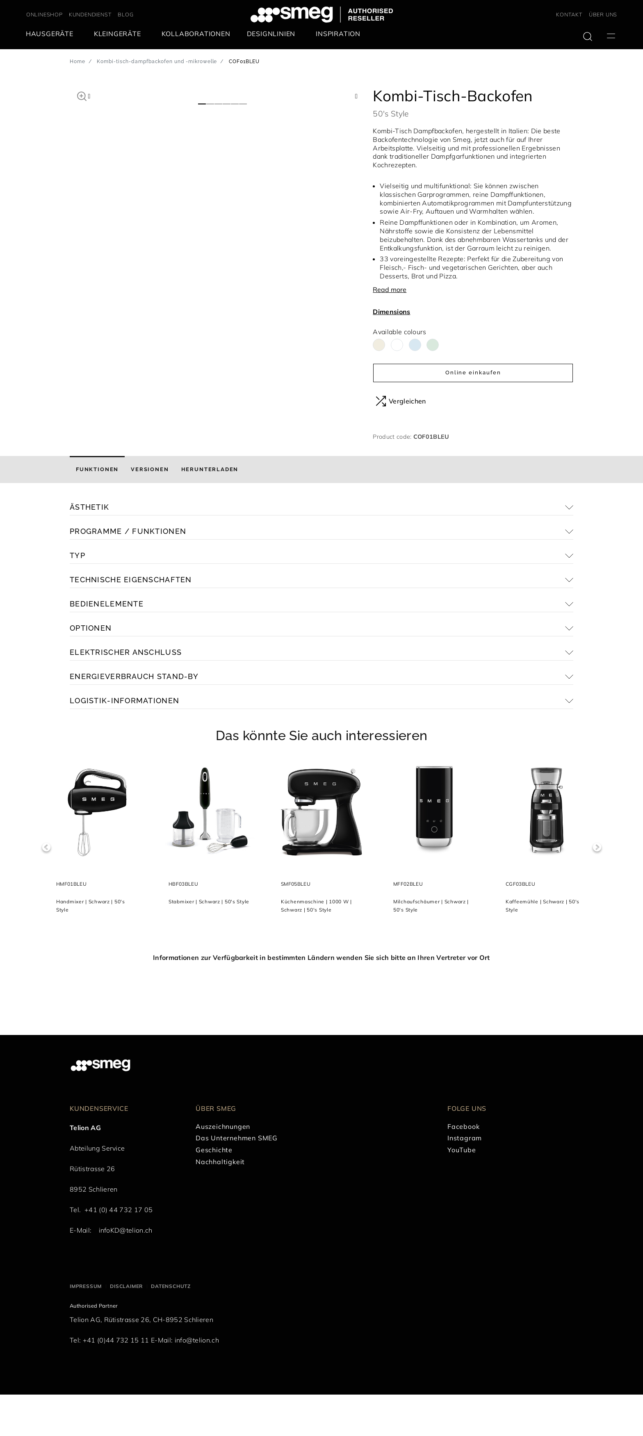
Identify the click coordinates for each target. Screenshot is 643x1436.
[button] (82, 95)
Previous (46, 889)
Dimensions (391, 312)
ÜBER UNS (603, 14)
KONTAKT (569, 14)
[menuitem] (52, 34)
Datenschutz (171, 1327)
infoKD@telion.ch (126, 1271)
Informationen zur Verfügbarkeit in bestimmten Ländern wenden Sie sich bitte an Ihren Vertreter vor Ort (321, 999)
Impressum (86, 1327)
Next (597, 889)
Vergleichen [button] (401, 401)
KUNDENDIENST (90, 14)
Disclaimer (126, 1327)
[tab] (97, 510)
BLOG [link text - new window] (125, 14)
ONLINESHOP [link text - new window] (44, 14)
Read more (389, 289)
